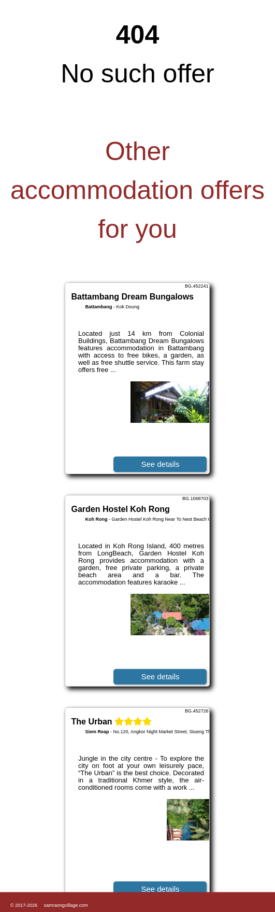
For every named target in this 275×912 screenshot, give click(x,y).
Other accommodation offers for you (137, 190)
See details (160, 464)
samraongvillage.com (66, 905)
